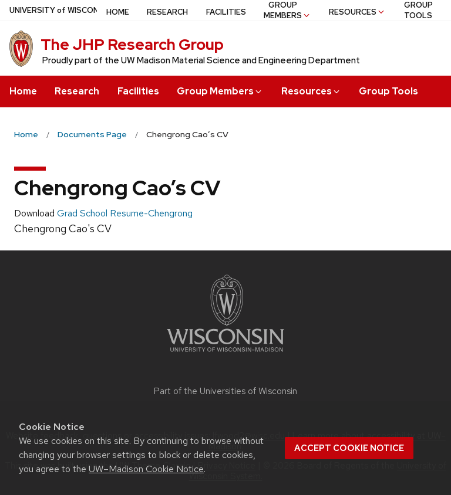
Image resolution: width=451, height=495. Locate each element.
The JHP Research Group (132, 45)
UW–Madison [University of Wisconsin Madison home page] (80, 10)
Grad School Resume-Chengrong (125, 213)
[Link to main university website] (225, 354)
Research (77, 91)
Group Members (220, 91)
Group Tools (388, 91)
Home (23, 91)
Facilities (138, 91)
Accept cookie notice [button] (349, 448)
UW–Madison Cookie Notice (146, 469)
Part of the (225, 391)
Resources (311, 91)
